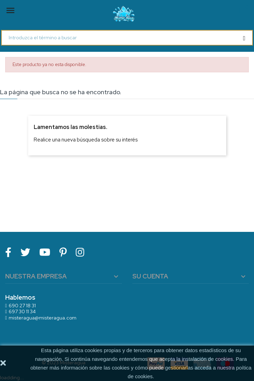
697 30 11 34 (22, 311)
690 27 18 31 (22, 305)
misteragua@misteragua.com (42, 318)
